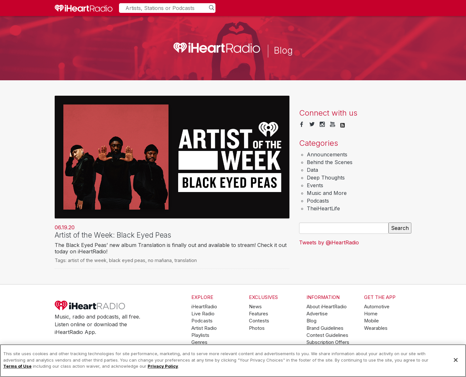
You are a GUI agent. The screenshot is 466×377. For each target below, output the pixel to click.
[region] (233, 360)
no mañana (160, 260)
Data (312, 170)
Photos (257, 328)
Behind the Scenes (329, 162)
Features (258, 314)
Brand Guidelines (324, 328)
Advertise (317, 314)
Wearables (376, 328)
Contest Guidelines (327, 335)
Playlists (200, 335)
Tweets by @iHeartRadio (329, 242)
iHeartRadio (90, 305)
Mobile (371, 321)
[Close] (456, 360)
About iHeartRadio (326, 307)
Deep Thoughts (326, 177)
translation (185, 260)
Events (315, 185)
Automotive (376, 307)
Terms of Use (17, 366)
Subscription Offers (327, 342)
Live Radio (203, 314)
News (255, 307)
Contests (259, 321)
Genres (199, 342)
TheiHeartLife (323, 208)
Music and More (327, 193)
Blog (311, 321)
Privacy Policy (163, 366)
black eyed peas (127, 260)
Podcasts (318, 200)
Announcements (327, 154)
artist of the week (87, 260)
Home (371, 314)
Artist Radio (204, 328)
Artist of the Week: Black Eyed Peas (113, 235)
